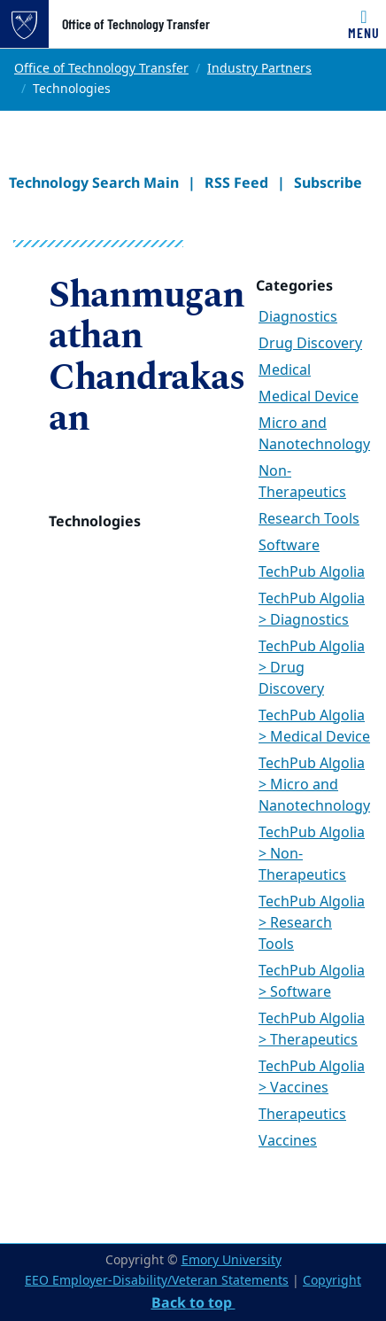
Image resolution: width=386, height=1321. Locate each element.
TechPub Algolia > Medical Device (314, 726)
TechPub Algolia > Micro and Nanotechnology (314, 785)
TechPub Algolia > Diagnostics (312, 609)
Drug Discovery (310, 343)
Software (289, 545)
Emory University (231, 1260)
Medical (285, 370)
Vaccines (288, 1141)
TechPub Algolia (312, 572)
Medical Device (309, 397)
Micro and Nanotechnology (314, 434)
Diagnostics (298, 317)
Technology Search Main (94, 182)
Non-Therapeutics (302, 482)
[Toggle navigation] (364, 24)
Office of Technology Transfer (136, 24)
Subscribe (328, 182)
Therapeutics (302, 1114)
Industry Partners (259, 68)
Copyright (332, 1280)
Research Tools (309, 519)
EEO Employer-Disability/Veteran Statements (157, 1280)
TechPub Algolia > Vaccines (312, 1077)
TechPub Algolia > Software (312, 981)
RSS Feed (236, 182)
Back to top (193, 1302)
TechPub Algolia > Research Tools (312, 923)
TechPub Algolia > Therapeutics (312, 1029)
